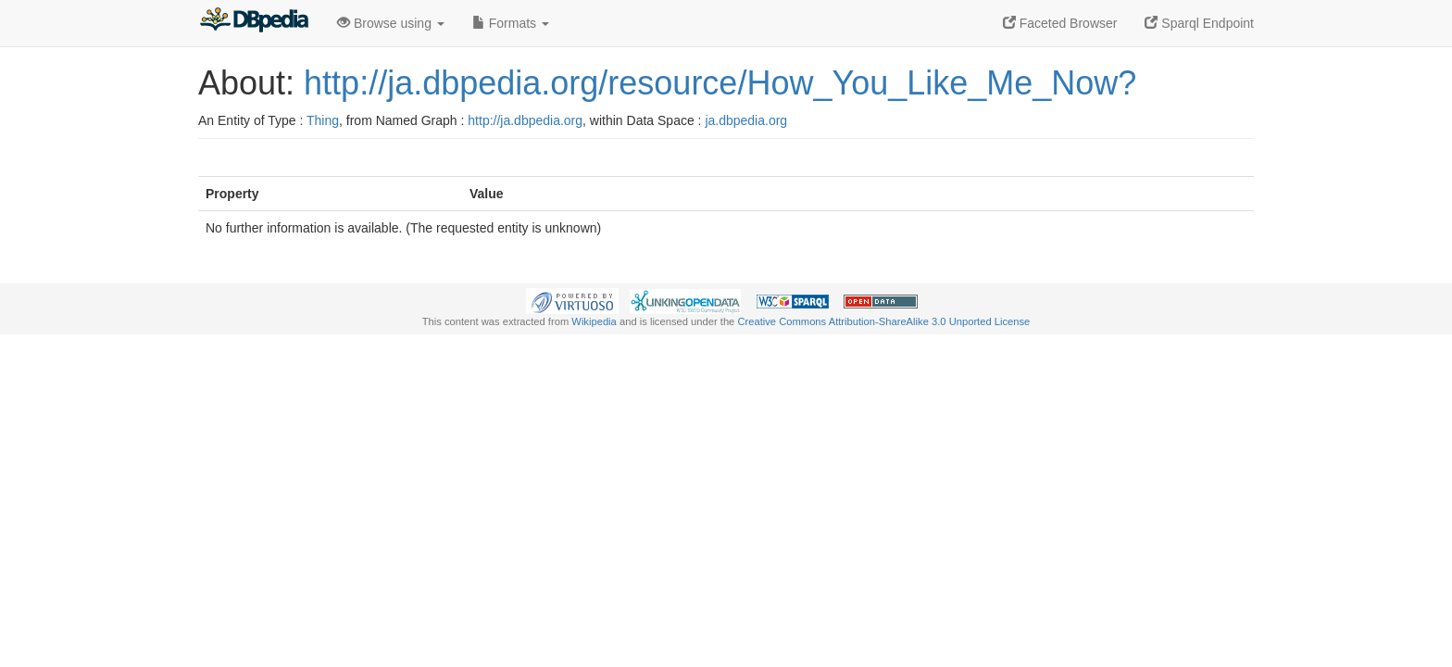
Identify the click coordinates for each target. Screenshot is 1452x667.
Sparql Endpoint (1199, 23)
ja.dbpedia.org (746, 120)
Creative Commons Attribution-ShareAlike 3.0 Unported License (883, 321)
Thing (323, 120)
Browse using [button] (390, 23)
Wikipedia (594, 321)
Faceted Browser (1060, 23)
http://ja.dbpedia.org (525, 120)
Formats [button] (510, 23)
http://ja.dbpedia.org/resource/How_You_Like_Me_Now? (720, 83)
